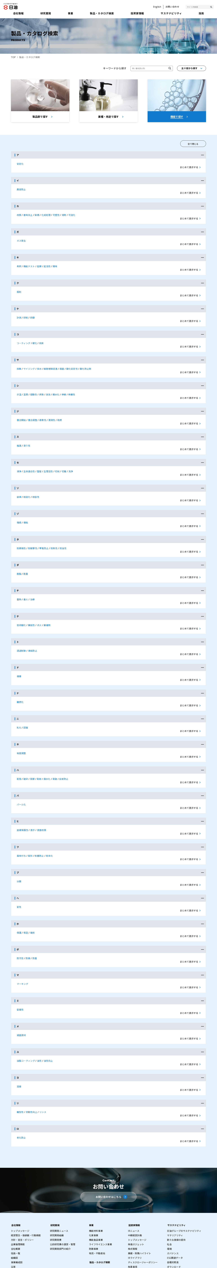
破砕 (25, 752)
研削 (25, 312)
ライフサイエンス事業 (100, 1200)
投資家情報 (134, 1181)
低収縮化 (21, 605)
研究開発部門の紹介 (60, 1205)
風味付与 (21, 825)
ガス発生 (21, 238)
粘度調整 (21, 728)
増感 (19, 508)
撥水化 (47, 752)
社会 (169, 1200)
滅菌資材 (21, 997)
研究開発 (54, 1181)
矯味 (55, 263)
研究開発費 (56, 1196)
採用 (169, 1232)
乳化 (19, 703)
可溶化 (71, 214)
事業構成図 (17, 1218)
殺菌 (62, 361)
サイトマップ (131, 1262)
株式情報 (132, 1205)
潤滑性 (51, 410)
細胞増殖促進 (50, 361)
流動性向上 (31, 1070)
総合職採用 (173, 1237)
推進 (19, 434)
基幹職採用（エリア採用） (181, 1242)
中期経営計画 (135, 1191)
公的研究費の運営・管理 (62, 1200)
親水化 (56, 385)
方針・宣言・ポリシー (22, 1196)
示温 (19, 385)
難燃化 (20, 679)
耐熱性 (54, 532)
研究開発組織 (57, 1191)
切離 (64, 459)
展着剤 (47, 605)
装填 (19, 483)
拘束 (41, 336)
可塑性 (56, 214)
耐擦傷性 (21, 532)
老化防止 (21, 1095)
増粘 (25, 508)
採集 (19, 361)
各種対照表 (173, 1218)
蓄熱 (19, 581)
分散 (19, 850)
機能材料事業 (96, 1187)
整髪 (39, 459)
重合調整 (32, 410)
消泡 (48, 385)
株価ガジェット (136, 1200)
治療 (32, 581)
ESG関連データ (175, 1214)
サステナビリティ (176, 1181)
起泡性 (47, 263)
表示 (32, 801)
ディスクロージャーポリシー (143, 1218)
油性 (39, 1021)
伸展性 (71, 385)
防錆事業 (93, 1205)
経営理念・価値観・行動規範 (26, 1191)
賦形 (30, 825)
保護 (19, 899)
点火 (39, 605)
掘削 (19, 287)
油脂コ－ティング (26, 1021)
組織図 (14, 1214)
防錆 (28, 923)
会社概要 (15, 1205)
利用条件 (173, 1262)
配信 (19, 752)
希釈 (19, 263)
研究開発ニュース (59, 1187)
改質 (19, 214)
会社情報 (15, 1181)
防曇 (34, 923)
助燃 (59, 410)
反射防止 (63, 752)
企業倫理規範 (18, 1200)
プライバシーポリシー (153, 1262)
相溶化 (26, 483)
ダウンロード (174, 1223)
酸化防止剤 (85, 361)
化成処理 (46, 214)
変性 (19, 874)
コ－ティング (23, 336)
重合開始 (21, 410)
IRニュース (133, 1187)
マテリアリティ (175, 1191)
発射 (39, 752)
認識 (25, 703)
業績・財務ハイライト (139, 1209)
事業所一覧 (17, 1227)
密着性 (20, 972)
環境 (169, 1205)
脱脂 (19, 556)
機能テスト (29, 263)
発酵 (32, 752)
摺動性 (33, 385)
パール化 (21, 777)
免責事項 (132, 1223)
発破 (55, 752)
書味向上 (28, 214)
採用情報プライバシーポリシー (183, 1247)
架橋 (37, 214)
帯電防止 (43, 532)
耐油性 (63, 532)
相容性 (35, 483)
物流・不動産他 (97, 1209)
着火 (25, 581)
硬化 (34, 336)
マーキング (22, 948)
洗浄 (70, 459)
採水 (39, 361)
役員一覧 (15, 1209)
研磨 (32, 312)
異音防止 (21, 190)
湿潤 (25, 385)
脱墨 (25, 556)
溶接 (19, 1046)
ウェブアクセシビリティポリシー (200, 1262)
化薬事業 (93, 1191)
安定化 (20, 165)
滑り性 (26, 434)
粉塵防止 (39, 825)
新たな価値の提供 (176, 1196)
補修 (32, 899)
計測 (19, 312)
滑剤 (64, 214)
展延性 (31, 605)
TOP (13, 57)
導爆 (19, 654)
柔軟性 (42, 410)
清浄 (19, 459)
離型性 (20, 1070)
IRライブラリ (135, 1214)
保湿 (25, 899)
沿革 (13, 1223)
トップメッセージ (20, 1187)
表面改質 (41, 801)
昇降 (41, 385)
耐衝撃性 (32, 532)
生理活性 (48, 459)
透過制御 (21, 630)
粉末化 (49, 825)
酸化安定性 (72, 361)
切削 (57, 459)
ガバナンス (173, 1209)
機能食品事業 (96, 1196)
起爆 (39, 263)
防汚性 (20, 923)
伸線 (64, 385)
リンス (42, 1070)
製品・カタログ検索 (99, 1218)
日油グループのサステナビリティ (184, 1187)
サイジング (29, 361)
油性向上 (48, 1021)
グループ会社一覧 (20, 1232)
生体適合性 (29, 459)
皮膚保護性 (22, 801)
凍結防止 (32, 630)
